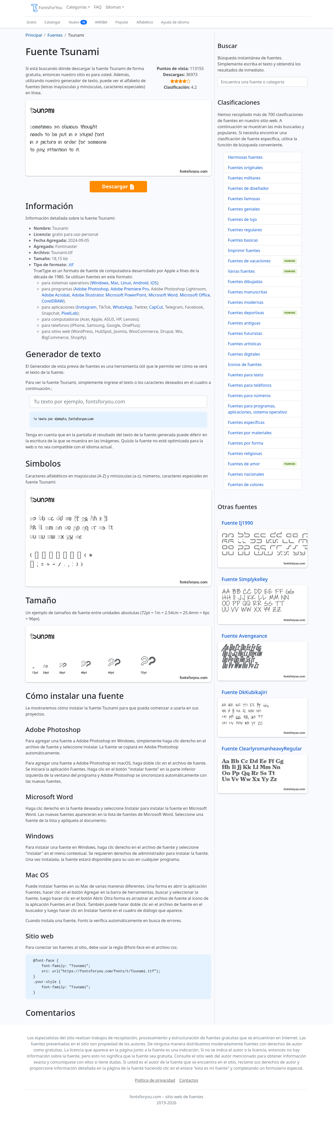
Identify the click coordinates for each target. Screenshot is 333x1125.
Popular (121, 22)
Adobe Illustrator (88, 295)
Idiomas (113, 7)
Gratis (31, 22)
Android (140, 283)
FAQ (98, 7)
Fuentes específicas (246, 422)
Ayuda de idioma (175, 22)
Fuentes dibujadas (245, 281)
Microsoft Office (195, 295)
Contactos (188, 1080)
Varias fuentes (241, 271)
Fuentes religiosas (245, 453)
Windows (99, 283)
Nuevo (78, 22)
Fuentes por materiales (250, 432)
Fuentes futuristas (245, 333)
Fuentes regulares (245, 230)
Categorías (76, 7)
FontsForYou (46, 8)
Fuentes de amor (244, 464)
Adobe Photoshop (92, 289)
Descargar (118, 187)
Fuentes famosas (244, 198)
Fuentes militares (244, 178)
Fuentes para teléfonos (249, 385)
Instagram (87, 307)
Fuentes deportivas (246, 312)
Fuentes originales (245, 167)
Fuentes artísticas (244, 344)
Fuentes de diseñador (248, 188)
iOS (153, 283)
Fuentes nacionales (246, 474)
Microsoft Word (163, 295)
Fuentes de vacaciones (249, 261)
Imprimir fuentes (244, 250)
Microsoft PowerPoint (126, 295)
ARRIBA (101, 22)
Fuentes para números (249, 395)
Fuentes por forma (245, 443)
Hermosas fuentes (245, 157)
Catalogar (52, 22)
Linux (126, 283)
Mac (114, 283)
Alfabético (144, 22)
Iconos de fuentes (245, 364)
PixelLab (69, 313)
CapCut (156, 307)
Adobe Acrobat (56, 295)
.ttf (70, 264)
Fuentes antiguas (244, 323)
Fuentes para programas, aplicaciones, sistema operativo (257, 409)
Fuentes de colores (246, 484)
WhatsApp (122, 307)
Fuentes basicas (243, 240)
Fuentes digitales (244, 354)
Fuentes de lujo (242, 219)
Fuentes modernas (245, 302)
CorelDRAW (52, 301)
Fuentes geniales (244, 209)
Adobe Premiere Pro (130, 289)
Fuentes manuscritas (247, 292)
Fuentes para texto (245, 375)
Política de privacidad (155, 1080)
